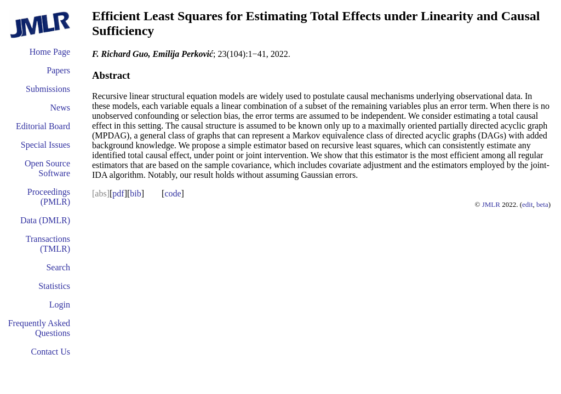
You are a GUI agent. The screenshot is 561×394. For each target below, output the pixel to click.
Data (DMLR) (45, 220)
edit (527, 204)
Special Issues (45, 144)
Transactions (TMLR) (48, 243)
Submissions (48, 89)
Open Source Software (47, 168)
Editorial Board (43, 126)
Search (58, 267)
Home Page (50, 51)
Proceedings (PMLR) (48, 196)
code (172, 193)
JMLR (491, 204)
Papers (58, 70)
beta (542, 204)
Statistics (54, 286)
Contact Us (50, 351)
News (60, 107)
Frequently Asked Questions (39, 328)
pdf (118, 193)
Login (59, 304)
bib (135, 193)
